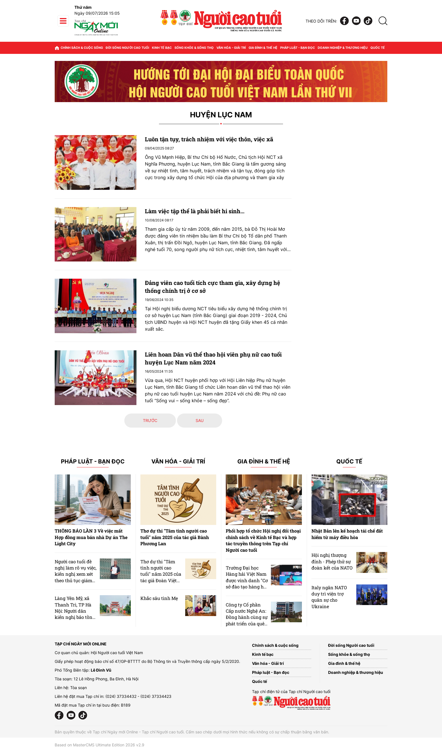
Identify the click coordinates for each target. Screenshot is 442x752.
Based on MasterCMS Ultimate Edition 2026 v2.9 (99, 744)
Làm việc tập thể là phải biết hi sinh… (194, 211)
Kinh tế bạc (162, 48)
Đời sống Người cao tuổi (127, 48)
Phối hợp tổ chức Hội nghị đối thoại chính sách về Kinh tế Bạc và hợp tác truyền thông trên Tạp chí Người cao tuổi (263, 540)
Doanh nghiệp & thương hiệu (343, 48)
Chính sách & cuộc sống (82, 48)
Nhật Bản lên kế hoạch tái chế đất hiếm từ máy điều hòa (347, 534)
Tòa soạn (78, 687)
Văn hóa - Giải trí (231, 48)
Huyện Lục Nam (221, 115)
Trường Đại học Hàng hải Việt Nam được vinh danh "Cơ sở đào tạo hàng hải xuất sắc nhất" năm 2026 (247, 583)
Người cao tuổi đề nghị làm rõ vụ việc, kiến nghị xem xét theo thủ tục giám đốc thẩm (75, 574)
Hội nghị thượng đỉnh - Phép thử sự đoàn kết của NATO (332, 561)
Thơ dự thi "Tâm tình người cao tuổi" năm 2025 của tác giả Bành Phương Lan (174, 537)
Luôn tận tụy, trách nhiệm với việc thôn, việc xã (209, 139)
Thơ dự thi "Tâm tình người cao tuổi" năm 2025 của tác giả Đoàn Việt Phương (160, 574)
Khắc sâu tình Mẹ (159, 598)
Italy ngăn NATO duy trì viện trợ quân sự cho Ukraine (329, 596)
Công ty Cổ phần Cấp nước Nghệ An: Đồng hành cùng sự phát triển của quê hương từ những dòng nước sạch (247, 620)
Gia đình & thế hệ (263, 48)
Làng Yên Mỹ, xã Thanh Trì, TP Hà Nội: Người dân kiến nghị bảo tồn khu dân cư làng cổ (75, 610)
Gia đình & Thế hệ (263, 461)
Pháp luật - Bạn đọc (297, 48)
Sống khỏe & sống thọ (194, 48)
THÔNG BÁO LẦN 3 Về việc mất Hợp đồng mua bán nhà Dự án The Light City (91, 537)
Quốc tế (377, 48)
